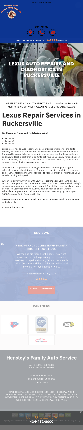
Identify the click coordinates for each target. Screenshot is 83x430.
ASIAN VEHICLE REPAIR (50, 106)
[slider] (52, 40)
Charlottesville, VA (41, 254)
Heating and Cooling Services (37, 250)
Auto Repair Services (41, 370)
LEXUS (71, 106)
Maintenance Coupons (41, 372)
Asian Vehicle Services (13, 207)
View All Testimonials (41, 293)
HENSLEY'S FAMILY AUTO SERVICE (26, 103)
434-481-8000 (46, 191)
